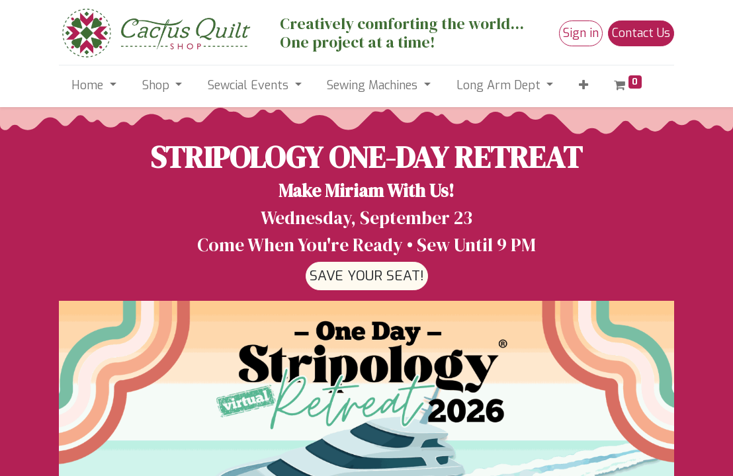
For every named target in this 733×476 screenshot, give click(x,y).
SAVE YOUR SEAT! (367, 275)
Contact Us (641, 33)
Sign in (581, 33)
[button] (583, 85)
